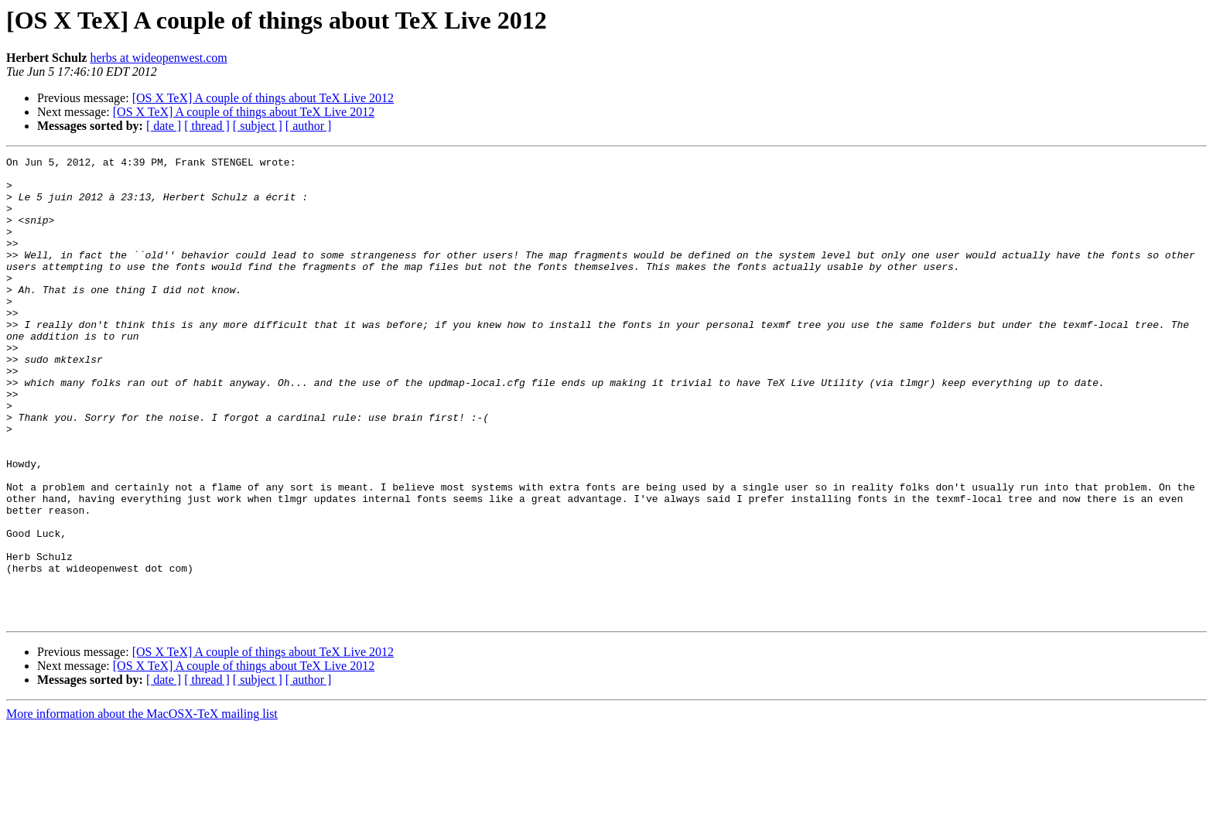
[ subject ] (257, 125)
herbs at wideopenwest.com (158, 57)
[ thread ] (207, 125)
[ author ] (308, 125)
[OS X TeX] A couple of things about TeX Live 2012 (263, 97)
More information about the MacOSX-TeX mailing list (142, 806)
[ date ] (163, 125)
